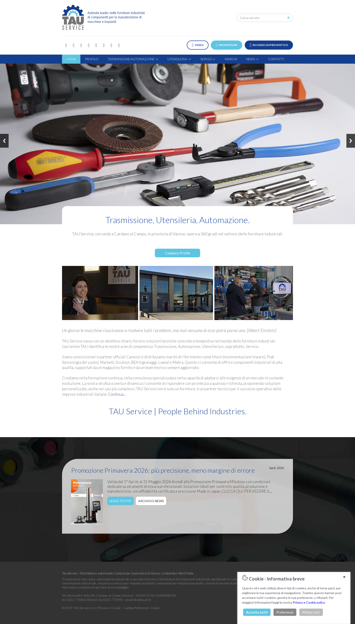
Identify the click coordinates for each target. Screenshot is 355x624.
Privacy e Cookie (110, 608)
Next (350, 141)
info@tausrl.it (142, 600)
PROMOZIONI (226, 45)
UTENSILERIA (180, 59)
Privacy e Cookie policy (309, 602)
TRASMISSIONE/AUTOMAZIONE (133, 59)
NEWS (252, 59)
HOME (71, 59)
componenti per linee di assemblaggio (104, 587)
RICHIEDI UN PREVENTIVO (269, 45)
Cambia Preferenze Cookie (141, 608)
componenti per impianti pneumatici (180, 583)
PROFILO (91, 59)
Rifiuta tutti (311, 612)
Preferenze (284, 612)
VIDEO (198, 45)
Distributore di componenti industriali (183, 579)
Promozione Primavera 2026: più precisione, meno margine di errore (163, 470)
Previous (4, 141)
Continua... (116, 394)
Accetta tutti (257, 612)
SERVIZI (208, 59)
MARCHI (231, 59)
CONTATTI (276, 59)
